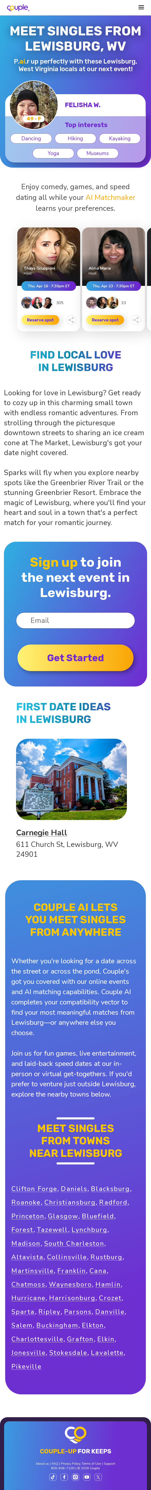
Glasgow (63, 1216)
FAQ (55, 1463)
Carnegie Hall (41, 832)
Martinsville (32, 1270)
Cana (98, 1270)
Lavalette (107, 1352)
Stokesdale (68, 1352)
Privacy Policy (70, 1463)
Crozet (110, 1298)
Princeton (27, 1216)
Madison (26, 1243)
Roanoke (26, 1202)
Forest (22, 1229)
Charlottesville (37, 1339)
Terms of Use (91, 1463)
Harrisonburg (72, 1298)
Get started (75, 658)
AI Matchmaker (110, 197)
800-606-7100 (63, 1468)
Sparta (23, 1311)
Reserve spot (40, 320)
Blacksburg (110, 1188)
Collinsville (67, 1257)
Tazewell (52, 1229)
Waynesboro (70, 1284)
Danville (110, 1311)
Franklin (71, 1270)
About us (42, 1463)
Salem (22, 1325)
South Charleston (74, 1243)
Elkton (93, 1325)
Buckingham (57, 1325)
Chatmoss (28, 1284)
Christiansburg (70, 1202)
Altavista (27, 1257)
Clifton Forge (34, 1188)
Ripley (49, 1311)
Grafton (80, 1339)
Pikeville (26, 1366)
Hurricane (28, 1298)
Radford (113, 1202)
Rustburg (106, 1257)
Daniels (74, 1188)
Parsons (78, 1311)
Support (109, 1463)
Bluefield (98, 1216)
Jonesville (28, 1352)
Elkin (106, 1339)
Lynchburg (89, 1229)
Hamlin (108, 1284)
